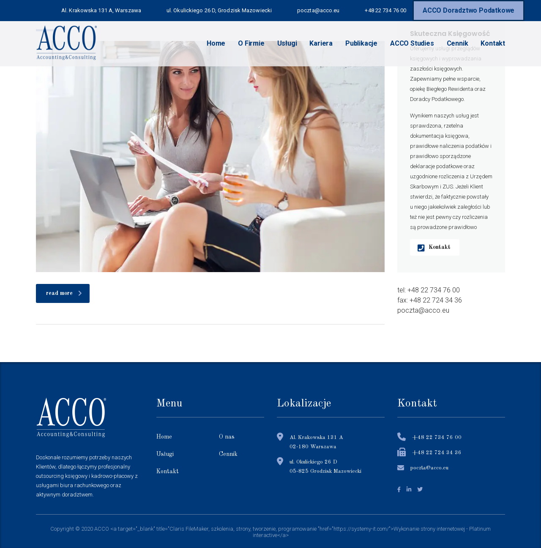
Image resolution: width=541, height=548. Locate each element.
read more (64, 293)
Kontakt (493, 43)
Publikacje (361, 43)
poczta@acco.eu (429, 468)
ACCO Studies (412, 43)
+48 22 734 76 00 (437, 437)
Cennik (457, 43)
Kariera (321, 43)
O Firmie (251, 43)
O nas (227, 437)
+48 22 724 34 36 (437, 452)
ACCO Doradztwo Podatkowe (468, 10)
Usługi (287, 43)
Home (216, 43)
